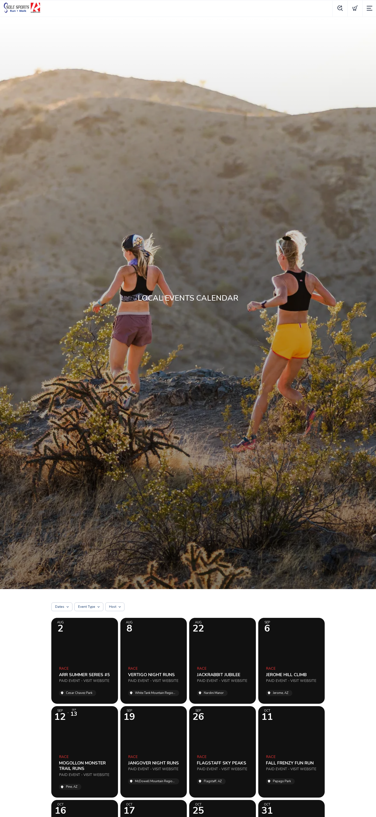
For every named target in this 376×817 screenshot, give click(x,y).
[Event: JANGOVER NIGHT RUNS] (153, 752)
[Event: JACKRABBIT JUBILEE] (222, 661)
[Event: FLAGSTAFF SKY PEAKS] (222, 752)
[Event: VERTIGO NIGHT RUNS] (153, 661)
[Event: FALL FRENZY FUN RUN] (291, 752)
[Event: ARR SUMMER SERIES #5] (84, 661)
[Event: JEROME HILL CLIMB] (291, 661)
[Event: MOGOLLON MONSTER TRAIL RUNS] (84, 752)
